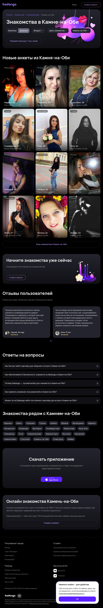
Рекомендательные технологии (39, 603)
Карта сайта (9, 582)
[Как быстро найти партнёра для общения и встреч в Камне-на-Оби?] (51, 366)
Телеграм (59, 575)
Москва (7, 548)
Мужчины (12, 31)
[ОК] (77, 599)
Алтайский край (32, 15)
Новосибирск (9, 555)
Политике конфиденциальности (71, 593)
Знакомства (19, 15)
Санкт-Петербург (11, 552)
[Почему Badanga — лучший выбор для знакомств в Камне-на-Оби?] (51, 383)
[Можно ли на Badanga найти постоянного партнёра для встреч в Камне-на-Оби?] (51, 400)
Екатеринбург (10, 559)
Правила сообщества (12, 570)
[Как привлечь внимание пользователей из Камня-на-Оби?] (51, 391)
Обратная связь (10, 578)
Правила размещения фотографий (65, 552)
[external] (51, 479)
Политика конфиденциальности (64, 555)
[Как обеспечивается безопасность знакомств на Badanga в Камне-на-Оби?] (51, 374)
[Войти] (74, 4)
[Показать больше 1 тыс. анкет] (23, 41)
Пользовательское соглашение (64, 548)
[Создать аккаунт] (90, 4)
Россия (9, 15)
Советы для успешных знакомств (16, 574)
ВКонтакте (59, 570)
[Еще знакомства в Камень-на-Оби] (51, 244)
